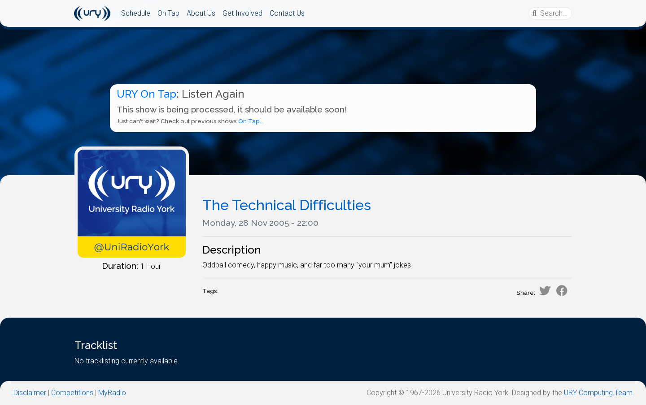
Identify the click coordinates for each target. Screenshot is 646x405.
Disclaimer (29, 392)
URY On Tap (146, 93)
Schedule (135, 13)
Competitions (72, 392)
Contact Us (287, 13)
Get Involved (242, 13)
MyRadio (112, 392)
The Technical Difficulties (286, 205)
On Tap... (251, 121)
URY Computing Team (598, 392)
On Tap (168, 13)
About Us (201, 13)
